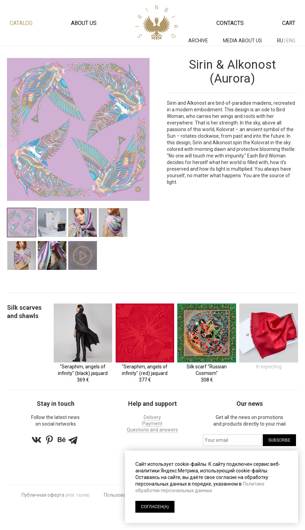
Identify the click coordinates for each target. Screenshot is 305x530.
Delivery (152, 417)
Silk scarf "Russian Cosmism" (207, 370)
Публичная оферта (42, 495)
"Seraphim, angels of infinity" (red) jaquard (145, 370)
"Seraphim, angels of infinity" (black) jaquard (83, 370)
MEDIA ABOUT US (243, 40)
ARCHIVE (198, 40)
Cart (288, 23)
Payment (152, 423)
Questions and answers (152, 430)
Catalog (21, 23)
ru (280, 40)
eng (290, 40)
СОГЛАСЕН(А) (155, 506)
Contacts (230, 23)
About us (84, 23)
